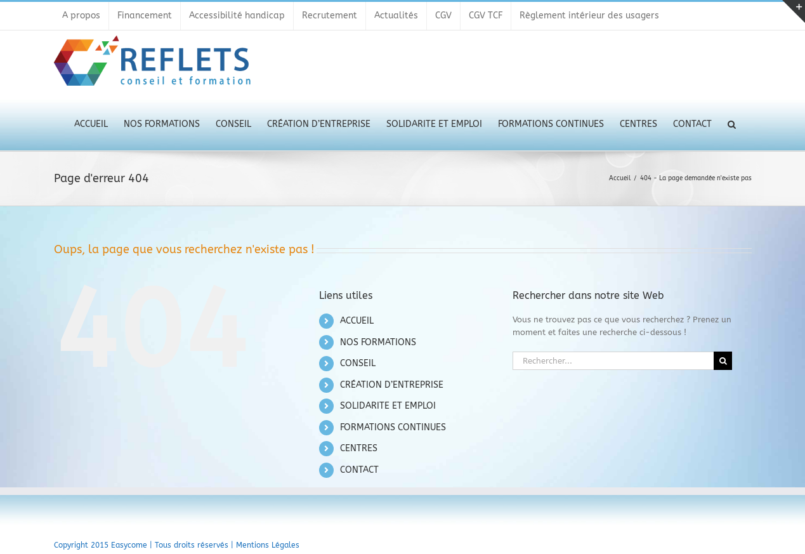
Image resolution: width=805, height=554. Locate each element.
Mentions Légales (267, 545)
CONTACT (359, 470)
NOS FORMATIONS (378, 342)
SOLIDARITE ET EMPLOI (388, 405)
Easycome (129, 545)
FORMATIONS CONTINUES (393, 427)
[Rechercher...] (613, 361)
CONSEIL (358, 363)
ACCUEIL (357, 320)
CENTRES (358, 448)
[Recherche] (723, 361)
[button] (732, 123)
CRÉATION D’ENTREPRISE (391, 384)
